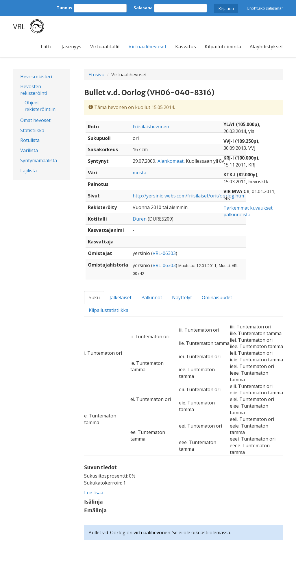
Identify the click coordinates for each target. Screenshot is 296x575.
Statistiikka (32, 130)
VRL (19, 26)
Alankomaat (171, 161)
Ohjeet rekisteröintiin (40, 105)
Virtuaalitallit (105, 46)
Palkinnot (151, 297)
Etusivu (96, 74)
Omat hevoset (35, 120)
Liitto (47, 46)
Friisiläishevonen (151, 126)
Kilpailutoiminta (223, 46)
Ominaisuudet (217, 297)
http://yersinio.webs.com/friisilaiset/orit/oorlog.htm (188, 196)
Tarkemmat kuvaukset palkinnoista (248, 211)
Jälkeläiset (121, 297)
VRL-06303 (164, 253)
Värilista (29, 150)
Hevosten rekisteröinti (33, 89)
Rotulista (30, 140)
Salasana (143, 7)
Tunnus (64, 7)
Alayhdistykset (266, 46)
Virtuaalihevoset (147, 46)
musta (139, 172)
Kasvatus (185, 46)
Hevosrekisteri (36, 76)
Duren (140, 219)
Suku (94, 297)
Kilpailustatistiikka (108, 310)
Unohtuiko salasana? (265, 8)
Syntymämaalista (38, 160)
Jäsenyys (72, 46)
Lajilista (28, 170)
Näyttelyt (182, 297)
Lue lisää (93, 492)
